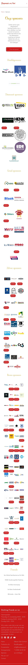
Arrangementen (5, 650)
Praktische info (5, 644)
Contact (3, 658)
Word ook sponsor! (14, 49)
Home (3, 641)
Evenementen (5, 647)
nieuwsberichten (16, 630)
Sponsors (3, 653)
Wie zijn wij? (4, 655)
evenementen (5, 632)
